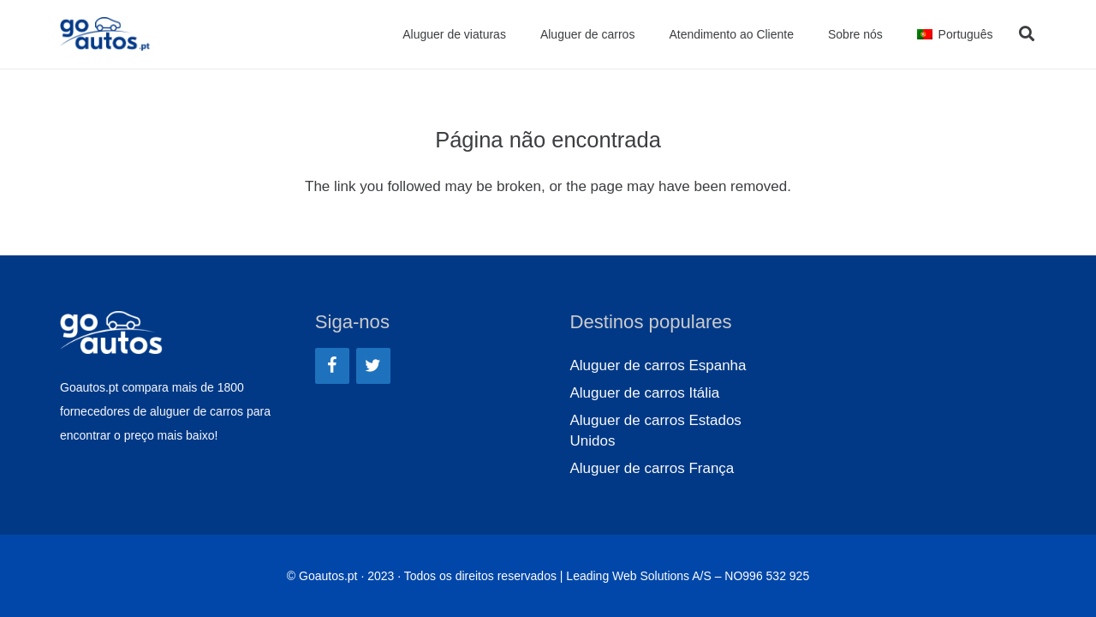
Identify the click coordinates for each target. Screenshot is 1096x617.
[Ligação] (105, 34)
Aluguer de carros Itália (645, 393)
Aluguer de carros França (652, 468)
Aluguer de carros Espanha (658, 365)
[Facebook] (332, 366)
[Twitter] (373, 366)
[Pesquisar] (1027, 34)
